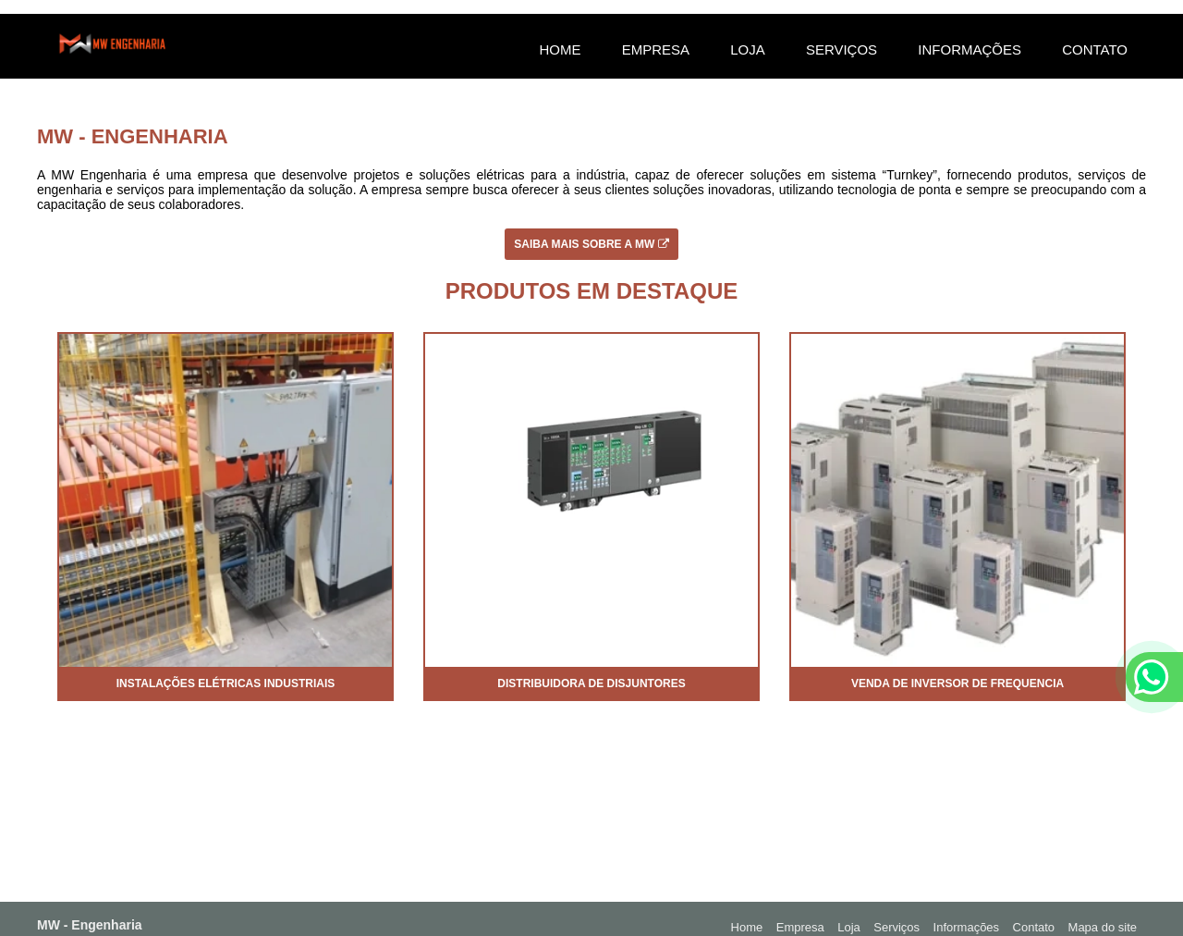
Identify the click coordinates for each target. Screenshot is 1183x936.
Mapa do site (1102, 927)
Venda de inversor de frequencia (957, 683)
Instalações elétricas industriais (225, 683)
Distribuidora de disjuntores (591, 683)
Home (559, 49)
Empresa (655, 49)
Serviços (841, 49)
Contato (1095, 49)
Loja (747, 49)
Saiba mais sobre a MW (591, 244)
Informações (969, 49)
